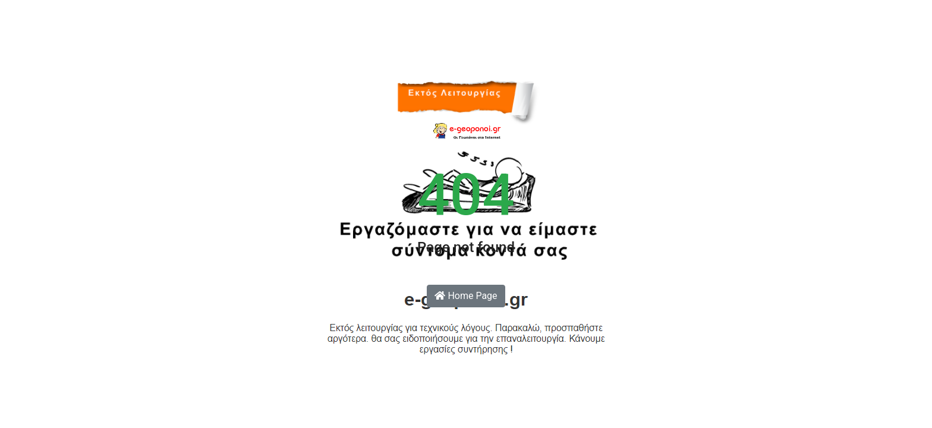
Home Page (465, 295)
